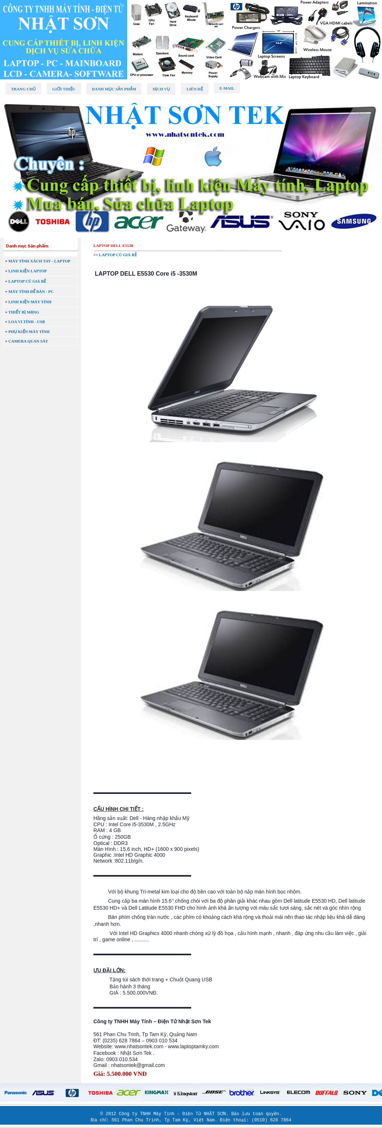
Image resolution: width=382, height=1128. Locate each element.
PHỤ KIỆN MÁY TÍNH (29, 331)
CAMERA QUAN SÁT (28, 341)
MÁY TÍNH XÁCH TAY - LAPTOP (39, 261)
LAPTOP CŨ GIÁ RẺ (27, 281)
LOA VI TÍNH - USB (26, 321)
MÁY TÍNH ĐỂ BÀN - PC (31, 291)
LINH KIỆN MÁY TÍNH (29, 302)
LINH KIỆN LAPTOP (27, 271)
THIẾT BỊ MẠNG (23, 312)
